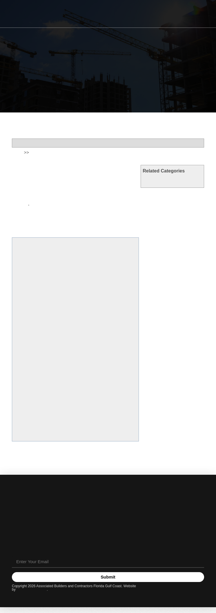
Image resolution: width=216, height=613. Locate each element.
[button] (202, 14)
